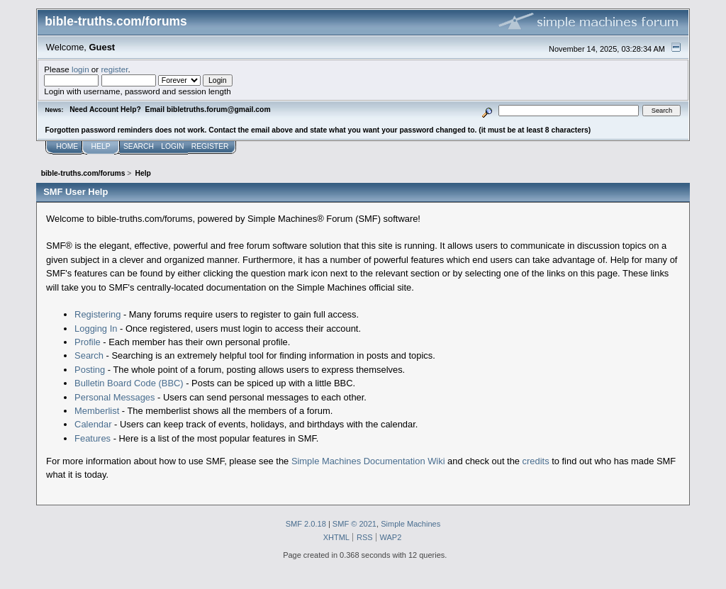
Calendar (92, 424)
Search (89, 355)
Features (92, 438)
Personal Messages (114, 397)
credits (536, 461)
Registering (97, 314)
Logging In (95, 328)
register (114, 69)
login (80, 69)
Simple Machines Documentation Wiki (368, 461)
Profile (87, 342)
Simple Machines (410, 524)
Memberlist (96, 410)
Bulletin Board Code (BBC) (129, 383)
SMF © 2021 (354, 524)
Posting (89, 369)
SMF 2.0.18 (306, 524)
